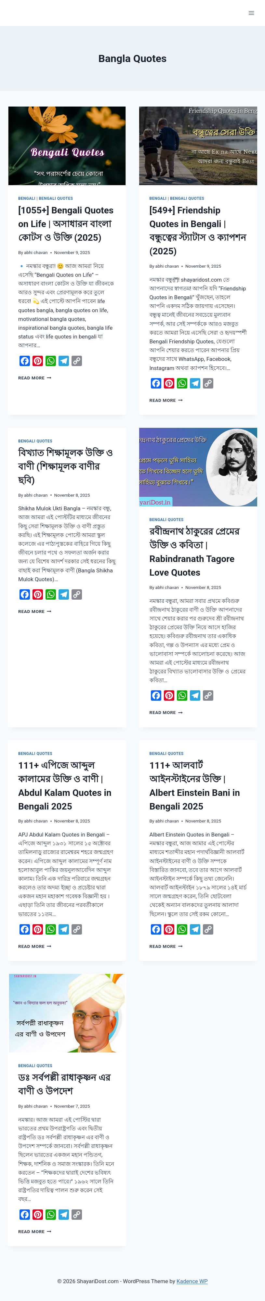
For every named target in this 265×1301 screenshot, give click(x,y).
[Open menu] (251, 13)
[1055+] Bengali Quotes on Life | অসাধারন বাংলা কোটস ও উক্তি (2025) (65, 224)
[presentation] (67, 146)
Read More (34, 377)
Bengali (26, 198)
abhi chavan (35, 252)
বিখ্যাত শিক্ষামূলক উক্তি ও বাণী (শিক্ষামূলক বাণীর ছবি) (65, 467)
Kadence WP (192, 1281)
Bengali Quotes (56, 198)
